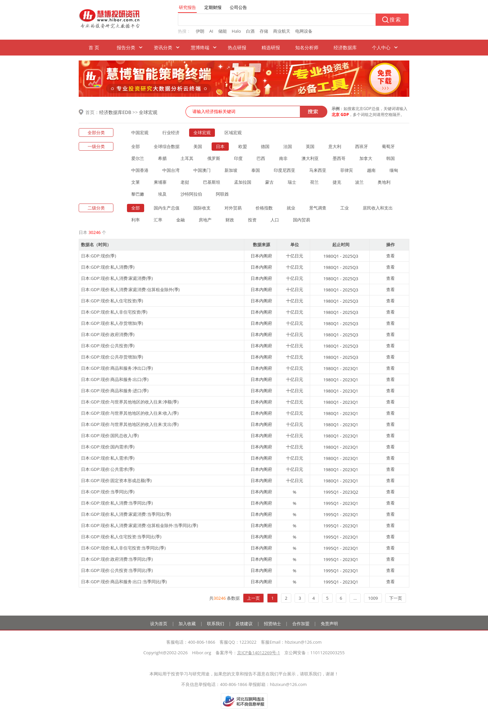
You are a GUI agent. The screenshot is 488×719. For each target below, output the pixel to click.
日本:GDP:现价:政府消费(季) (108, 334)
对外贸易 (233, 208)
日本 (220, 146)
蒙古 (269, 182)
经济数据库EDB (115, 112)
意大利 (334, 146)
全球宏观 (148, 112)
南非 (283, 158)
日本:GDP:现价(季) (98, 256)
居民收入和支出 (378, 208)
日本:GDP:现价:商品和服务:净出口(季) (117, 368)
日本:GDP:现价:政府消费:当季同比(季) (117, 559)
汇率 (158, 220)
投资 (252, 220)
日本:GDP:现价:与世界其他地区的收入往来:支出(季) (130, 424)
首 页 (94, 47)
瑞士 (292, 182)
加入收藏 (187, 623)
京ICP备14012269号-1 (258, 653)
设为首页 (158, 623)
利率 (135, 220)
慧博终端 (200, 47)
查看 (390, 256)
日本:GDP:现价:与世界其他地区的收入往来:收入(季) (130, 413)
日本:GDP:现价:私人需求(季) (108, 458)
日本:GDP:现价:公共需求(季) (108, 469)
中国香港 (139, 170)
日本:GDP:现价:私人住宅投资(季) (112, 301)
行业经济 (171, 132)
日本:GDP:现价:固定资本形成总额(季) (116, 480)
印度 (238, 158)
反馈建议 (244, 623)
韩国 (390, 158)
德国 (265, 146)
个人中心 (381, 47)
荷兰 (314, 182)
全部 (135, 146)
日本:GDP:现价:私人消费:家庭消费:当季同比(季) (126, 514)
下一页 (395, 598)
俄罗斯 (213, 158)
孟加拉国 (242, 182)
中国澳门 (202, 170)
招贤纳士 (272, 623)
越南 (371, 170)
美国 (197, 146)
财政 (229, 220)
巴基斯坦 (211, 182)
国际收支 (202, 208)
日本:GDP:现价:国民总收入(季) (110, 435)
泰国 (255, 170)
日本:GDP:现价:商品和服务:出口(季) (114, 379)
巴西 (261, 158)
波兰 (359, 182)
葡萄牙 (388, 146)
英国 (310, 146)
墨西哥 (339, 158)
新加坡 (230, 170)
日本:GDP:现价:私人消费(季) (108, 267)
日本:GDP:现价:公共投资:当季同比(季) (117, 570)
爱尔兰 (137, 158)
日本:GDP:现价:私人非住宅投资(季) (114, 312)
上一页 (253, 598)
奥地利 (384, 182)
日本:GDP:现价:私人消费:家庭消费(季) (117, 278)
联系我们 (215, 623)
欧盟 (242, 146)
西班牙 (361, 146)
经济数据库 (345, 47)
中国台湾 (171, 170)
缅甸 (393, 170)
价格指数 (264, 208)
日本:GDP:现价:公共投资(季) (108, 346)
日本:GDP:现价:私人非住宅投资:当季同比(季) (123, 548)
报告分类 (126, 47)
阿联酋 (222, 194)
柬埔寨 (160, 182)
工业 (344, 208)
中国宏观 (139, 132)
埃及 (162, 194)
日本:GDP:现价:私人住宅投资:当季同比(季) (121, 537)
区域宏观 (233, 132)
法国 (287, 146)
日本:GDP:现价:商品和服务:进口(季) (114, 391)
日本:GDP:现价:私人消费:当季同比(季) (117, 503)
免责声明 (329, 623)
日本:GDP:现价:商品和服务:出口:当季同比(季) (124, 582)
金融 (180, 220)
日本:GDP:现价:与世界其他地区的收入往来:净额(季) (130, 402)
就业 (291, 208)
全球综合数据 (167, 146)
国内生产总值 (167, 208)
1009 (373, 598)
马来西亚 (317, 170)
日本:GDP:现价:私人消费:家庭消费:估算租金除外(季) (130, 289)
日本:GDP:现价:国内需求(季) (108, 447)
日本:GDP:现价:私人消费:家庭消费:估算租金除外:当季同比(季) (139, 525)
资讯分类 (163, 47)
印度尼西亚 (284, 170)
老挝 (185, 182)
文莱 (135, 182)
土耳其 (187, 158)
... (355, 598)
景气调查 (317, 208)
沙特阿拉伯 (191, 194)
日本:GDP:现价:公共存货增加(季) (112, 357)
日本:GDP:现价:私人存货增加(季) (112, 323)
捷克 (337, 182)
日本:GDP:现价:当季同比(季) (108, 492)
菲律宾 (346, 170)
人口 (274, 220)
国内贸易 (301, 220)
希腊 (162, 158)
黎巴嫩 (137, 194)
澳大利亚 (310, 158)
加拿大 (365, 158)
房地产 (205, 220)
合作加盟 (300, 623)
